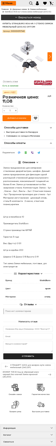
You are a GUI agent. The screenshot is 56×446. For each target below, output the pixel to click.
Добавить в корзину (16, 118)
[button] (49, 56)
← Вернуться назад (28, 17)
